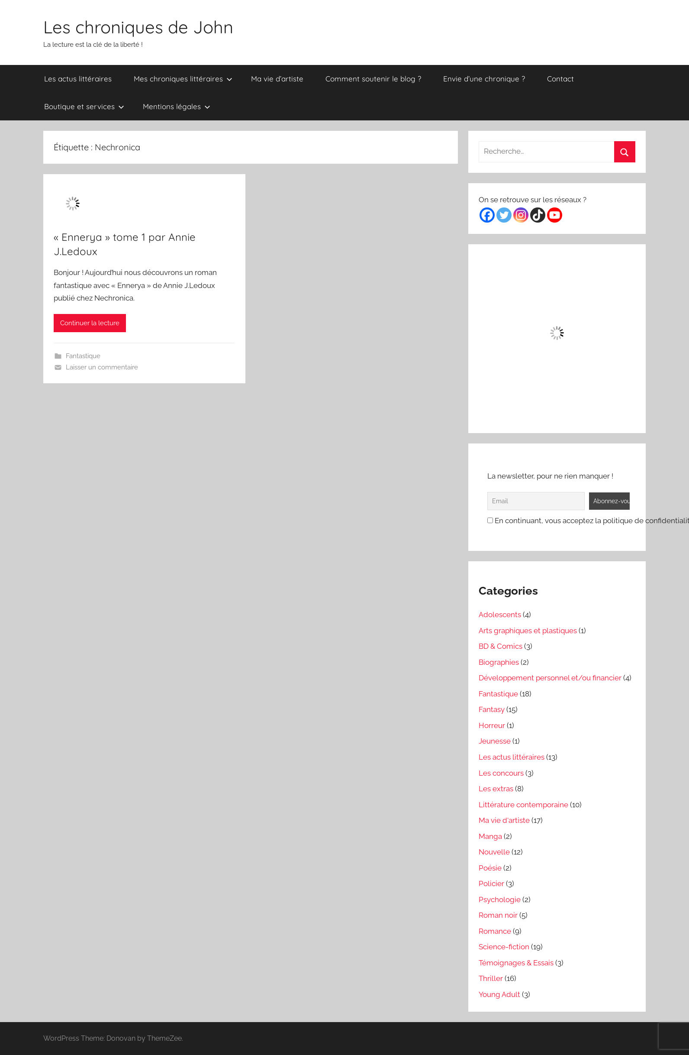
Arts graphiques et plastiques (528, 630)
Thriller (491, 978)
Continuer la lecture (89, 323)
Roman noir (498, 915)
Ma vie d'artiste (504, 820)
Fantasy (492, 709)
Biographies (499, 662)
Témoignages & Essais (516, 962)
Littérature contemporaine (523, 804)
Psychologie (500, 899)
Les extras (496, 788)
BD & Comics (500, 646)
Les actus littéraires (78, 78)
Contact (560, 78)
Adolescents (500, 614)
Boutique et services (84, 106)
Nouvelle (494, 852)
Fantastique (83, 356)
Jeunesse (495, 741)
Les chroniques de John (138, 27)
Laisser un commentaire (102, 367)
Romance (495, 931)
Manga (490, 836)
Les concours (501, 773)
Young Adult (499, 994)
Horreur (492, 725)
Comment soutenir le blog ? (373, 78)
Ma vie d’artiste (277, 78)
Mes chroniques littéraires (183, 78)
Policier (491, 883)
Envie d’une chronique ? (484, 78)
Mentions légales (176, 106)
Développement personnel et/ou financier (550, 677)
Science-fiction (504, 946)
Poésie (490, 868)
